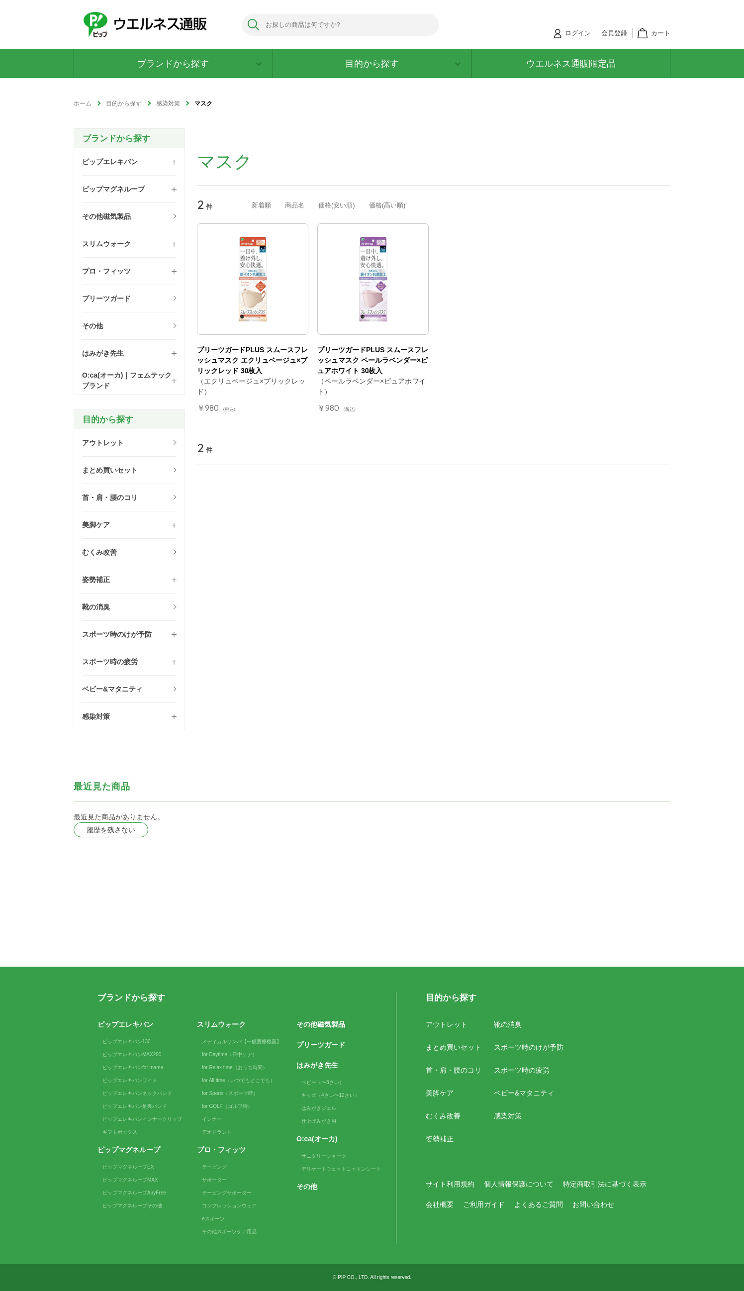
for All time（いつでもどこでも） (238, 1080)
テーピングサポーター (227, 1192)
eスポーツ (213, 1218)
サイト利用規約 (450, 1184)
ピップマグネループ (128, 1150)
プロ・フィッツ (221, 1150)
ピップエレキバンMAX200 (131, 1054)
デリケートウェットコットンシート (341, 1169)
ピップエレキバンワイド (129, 1080)
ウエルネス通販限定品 (571, 64)
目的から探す (403, 64)
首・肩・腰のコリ (453, 1070)
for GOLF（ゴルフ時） (227, 1106)
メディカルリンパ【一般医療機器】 (241, 1041)
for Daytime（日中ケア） (229, 1054)
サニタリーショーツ (323, 1156)
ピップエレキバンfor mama (132, 1067)
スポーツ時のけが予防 (528, 1047)
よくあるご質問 (538, 1204)
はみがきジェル (318, 1108)
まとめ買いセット (453, 1047)
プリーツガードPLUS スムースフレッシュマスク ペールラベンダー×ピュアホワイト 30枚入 (372, 360)
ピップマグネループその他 (132, 1205)
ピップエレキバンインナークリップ (142, 1119)
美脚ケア (440, 1093)
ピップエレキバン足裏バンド (134, 1106)
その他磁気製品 (320, 1024)
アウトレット (446, 1024)
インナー (212, 1119)
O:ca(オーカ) (316, 1139)
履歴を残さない (111, 830)
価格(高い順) (387, 205)
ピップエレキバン (125, 1024)
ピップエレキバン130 (126, 1041)
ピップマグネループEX (128, 1167)
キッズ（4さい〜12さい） (330, 1095)
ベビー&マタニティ (524, 1093)
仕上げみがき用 (318, 1121)
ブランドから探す (199, 64)
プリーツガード (320, 1045)
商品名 (294, 205)
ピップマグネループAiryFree (134, 1192)
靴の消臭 (508, 1024)
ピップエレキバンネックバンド (137, 1093)
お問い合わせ (593, 1204)
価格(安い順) (336, 205)
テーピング (214, 1167)
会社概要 (440, 1204)
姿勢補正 (440, 1139)
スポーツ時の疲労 (522, 1070)
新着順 (261, 205)
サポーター (214, 1180)
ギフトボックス (119, 1132)
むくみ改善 (443, 1116)
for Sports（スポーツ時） (230, 1093)
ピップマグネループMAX (130, 1180)
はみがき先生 (317, 1065)
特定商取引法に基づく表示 (605, 1184)
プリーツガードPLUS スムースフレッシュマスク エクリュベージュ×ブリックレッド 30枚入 (252, 360)
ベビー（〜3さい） (322, 1082)
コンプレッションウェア (229, 1205)
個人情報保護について (519, 1184)
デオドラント (217, 1132)
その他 (306, 1187)
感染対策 (508, 1116)
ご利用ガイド (484, 1204)
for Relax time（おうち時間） (235, 1067)
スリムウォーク (221, 1024)
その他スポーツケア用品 (229, 1231)
